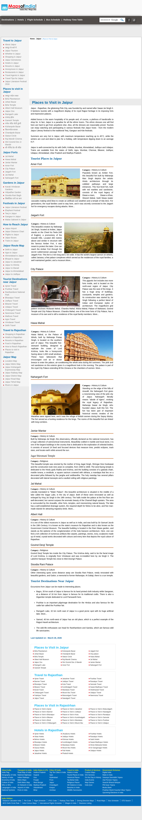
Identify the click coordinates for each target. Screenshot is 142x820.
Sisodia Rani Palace (42, 564)
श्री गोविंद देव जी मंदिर (13, 147)
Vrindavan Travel (12, 322)
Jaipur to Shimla (12, 265)
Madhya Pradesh (40, 785)
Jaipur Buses (10, 238)
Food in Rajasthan (13, 343)
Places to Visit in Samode (99, 717)
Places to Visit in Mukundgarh (101, 709)
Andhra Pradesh (40, 772)
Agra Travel (10, 319)
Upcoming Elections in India (112, 793)
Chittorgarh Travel (13, 310)
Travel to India (72, 770)
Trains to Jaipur (12, 241)
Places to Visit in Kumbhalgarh (73, 717)
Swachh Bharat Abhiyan (111, 782)
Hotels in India (72, 772)
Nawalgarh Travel (68, 698)
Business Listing (85, 803)
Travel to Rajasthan (14, 330)
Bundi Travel (39, 690)
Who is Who (6, 785)
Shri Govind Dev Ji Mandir (72, 662)
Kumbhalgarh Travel (69, 687)
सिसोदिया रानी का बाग (13, 198)
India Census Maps (29, 803)
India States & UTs (41, 770)
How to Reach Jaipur (15, 224)
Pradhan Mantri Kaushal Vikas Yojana (116, 790)
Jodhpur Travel (11, 301)
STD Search (126, 801)
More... (72, 206)
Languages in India (9, 788)
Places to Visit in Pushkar (99, 720)
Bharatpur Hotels (40, 742)
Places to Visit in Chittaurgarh (45, 723)
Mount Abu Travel (68, 693)
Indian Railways (23, 777)
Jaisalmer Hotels (40, 753)
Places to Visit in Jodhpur (71, 712)
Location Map (11, 361)
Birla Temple (10, 105)
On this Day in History (93, 777)
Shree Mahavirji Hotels (98, 745)
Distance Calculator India (12, 801)
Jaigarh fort (94, 651)
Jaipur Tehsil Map (12, 382)
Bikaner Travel (11, 304)
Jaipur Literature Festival (16, 207)
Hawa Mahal (10, 159)
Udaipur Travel (11, 307)
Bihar (35, 790)
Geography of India (9, 775)
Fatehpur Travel (40, 695)
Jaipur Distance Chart (14, 231)
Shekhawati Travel (97, 690)
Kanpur (52, 788)
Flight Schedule (35, 19)
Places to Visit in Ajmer (42, 709)
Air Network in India (25, 785)
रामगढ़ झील (9, 117)
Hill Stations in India (74, 785)
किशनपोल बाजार (11, 129)
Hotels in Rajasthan (13, 337)
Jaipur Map (9, 357)
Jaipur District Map (13, 376)
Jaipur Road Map (12, 379)
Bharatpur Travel (12, 298)
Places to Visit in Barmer (43, 712)
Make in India (107, 775)
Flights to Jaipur (12, 234)
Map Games (89, 782)
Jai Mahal (9, 175)
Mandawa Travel (68, 690)
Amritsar (52, 790)
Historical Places (73, 777)
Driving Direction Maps (85, 801)
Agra (51, 775)
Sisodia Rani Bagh (13, 195)
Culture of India (7, 782)
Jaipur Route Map (13, 245)
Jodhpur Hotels (68, 737)
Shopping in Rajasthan (15, 334)
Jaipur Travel (39, 698)
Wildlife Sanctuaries (74, 790)
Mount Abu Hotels (69, 748)
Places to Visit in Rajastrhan (54, 705)
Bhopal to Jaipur (12, 259)
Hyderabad (53, 777)
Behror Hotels (39, 739)
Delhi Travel (10, 325)
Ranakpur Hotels (96, 737)
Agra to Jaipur (11, 253)
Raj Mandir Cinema (13, 139)
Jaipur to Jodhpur (12, 274)
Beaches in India (73, 788)
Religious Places (73, 782)
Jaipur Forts (10, 152)
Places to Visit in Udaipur (99, 723)
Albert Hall (36, 514)
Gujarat (36, 775)
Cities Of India (55, 770)
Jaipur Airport (11, 228)
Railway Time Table (73, 19)
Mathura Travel (11, 316)
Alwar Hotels (39, 737)
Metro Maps (22, 780)
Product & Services (92, 770)
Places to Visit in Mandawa (72, 720)
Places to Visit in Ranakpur (100, 715)
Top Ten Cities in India (57, 772)
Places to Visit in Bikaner (43, 717)
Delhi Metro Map (24, 782)
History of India (7, 777)
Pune (51, 780)
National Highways (24, 775)
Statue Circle (10, 136)
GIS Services (90, 775)
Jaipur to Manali (12, 268)
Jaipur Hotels (39, 751)
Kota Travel (66, 684)
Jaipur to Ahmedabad (14, 271)
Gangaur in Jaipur (13, 216)
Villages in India (70, 803)
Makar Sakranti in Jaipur (15, 219)
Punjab (36, 780)
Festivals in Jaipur (14, 203)
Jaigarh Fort (10, 172)
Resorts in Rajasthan (14, 340)
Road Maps (101, 801)
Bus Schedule (53, 19)
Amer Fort (9, 165)
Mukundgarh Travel (69, 695)
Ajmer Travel (10, 286)
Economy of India (8, 780)
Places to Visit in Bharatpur (44, 715)
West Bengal (38, 782)
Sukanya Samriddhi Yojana (112, 777)
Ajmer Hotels (39, 734)
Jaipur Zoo (9, 111)
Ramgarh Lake (11, 114)
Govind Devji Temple (42, 545)
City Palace (10, 169)
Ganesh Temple (12, 120)
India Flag (5, 772)
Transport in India (25, 770)
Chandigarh (53, 785)
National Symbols (8, 790)
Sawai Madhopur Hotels (99, 742)
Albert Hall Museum (13, 108)
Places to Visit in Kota (70, 715)
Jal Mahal (9, 156)
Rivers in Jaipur (12, 385)
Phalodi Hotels (67, 753)
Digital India (106, 772)
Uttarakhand (38, 788)
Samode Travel (96, 684)
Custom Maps (90, 772)
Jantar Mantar (11, 162)
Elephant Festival (12, 210)
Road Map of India (24, 772)
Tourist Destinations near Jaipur (15, 280)
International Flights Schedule (51, 803)
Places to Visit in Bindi (42, 720)
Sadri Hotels (94, 739)
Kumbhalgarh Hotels (69, 742)
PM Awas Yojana (108, 785)
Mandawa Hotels (68, 745)
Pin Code (27, 801)
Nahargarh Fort (11, 178)
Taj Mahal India (72, 780)
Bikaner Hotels (39, 745)
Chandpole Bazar (12, 133)
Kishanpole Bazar (13, 126)
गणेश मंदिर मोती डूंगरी (13, 123)
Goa (35, 777)
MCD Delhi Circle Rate (11, 803)
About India (6, 770)
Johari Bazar (10, 102)
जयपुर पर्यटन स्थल (11, 96)
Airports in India (23, 788)
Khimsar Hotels (68, 739)
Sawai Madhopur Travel (99, 687)
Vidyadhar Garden (13, 192)
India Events (89, 780)
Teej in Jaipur (11, 213)
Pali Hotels (66, 751)
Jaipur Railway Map (13, 373)
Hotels (20, 19)
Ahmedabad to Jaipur (14, 256)
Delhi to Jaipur (11, 249)
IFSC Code (52, 801)
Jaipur (39, 39)
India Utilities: (7, 798)
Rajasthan (42, 108)
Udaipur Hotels (95, 751)
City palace (94, 654)
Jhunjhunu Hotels (68, 734)
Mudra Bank (107, 788)
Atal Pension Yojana (109, 780)
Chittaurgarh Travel (41, 693)
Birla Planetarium (12, 99)
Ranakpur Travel (96, 681)
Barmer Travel (39, 681)
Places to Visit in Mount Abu (72, 723)
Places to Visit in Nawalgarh (100, 712)
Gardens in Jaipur (13, 182)
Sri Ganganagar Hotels (98, 748)
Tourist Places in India (75, 775)
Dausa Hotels (39, 748)
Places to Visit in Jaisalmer (72, 709)
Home (32, 39)
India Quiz (88, 785)
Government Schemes (111, 770)
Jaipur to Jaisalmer (13, 262)
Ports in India (22, 790)
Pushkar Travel (11, 289)
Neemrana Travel (12, 313)
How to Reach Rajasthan (16, 346)
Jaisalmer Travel (68, 679)
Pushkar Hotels (96, 734)
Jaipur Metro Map (12, 364)
